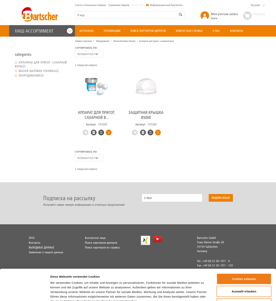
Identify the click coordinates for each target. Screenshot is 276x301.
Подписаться (221, 198)
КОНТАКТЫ (236, 31)
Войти (224, 16)
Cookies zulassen (244, 250)
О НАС (216, 31)
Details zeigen (227, 293)
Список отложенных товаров (90, 5)
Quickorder (137, 5)
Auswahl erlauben (244, 263)
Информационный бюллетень (164, 5)
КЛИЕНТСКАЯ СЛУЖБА (189, 31)
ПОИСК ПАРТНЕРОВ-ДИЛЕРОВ (148, 31)
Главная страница (83, 41)
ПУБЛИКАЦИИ (112, 31)
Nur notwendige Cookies (244, 275)
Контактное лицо (95, 238)
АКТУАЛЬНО (86, 31)
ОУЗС (32, 238)
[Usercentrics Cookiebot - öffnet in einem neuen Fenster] (25, 293)
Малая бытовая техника (124, 41)
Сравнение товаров (118, 5)
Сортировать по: (86, 47)
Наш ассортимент (44, 31)
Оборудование (102, 41)
